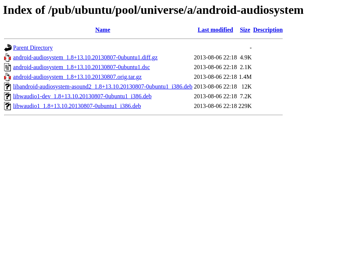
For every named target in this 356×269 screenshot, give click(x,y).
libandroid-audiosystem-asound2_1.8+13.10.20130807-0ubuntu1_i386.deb (102, 86)
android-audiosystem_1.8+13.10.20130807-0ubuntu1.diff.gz (85, 57)
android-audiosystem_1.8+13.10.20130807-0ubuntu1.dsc (81, 67)
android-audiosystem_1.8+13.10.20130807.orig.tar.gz (77, 77)
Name (102, 30)
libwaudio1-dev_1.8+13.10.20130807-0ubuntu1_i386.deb (82, 96)
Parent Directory (33, 47)
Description (268, 30)
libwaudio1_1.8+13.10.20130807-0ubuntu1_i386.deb (77, 106)
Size (245, 30)
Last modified (215, 30)
